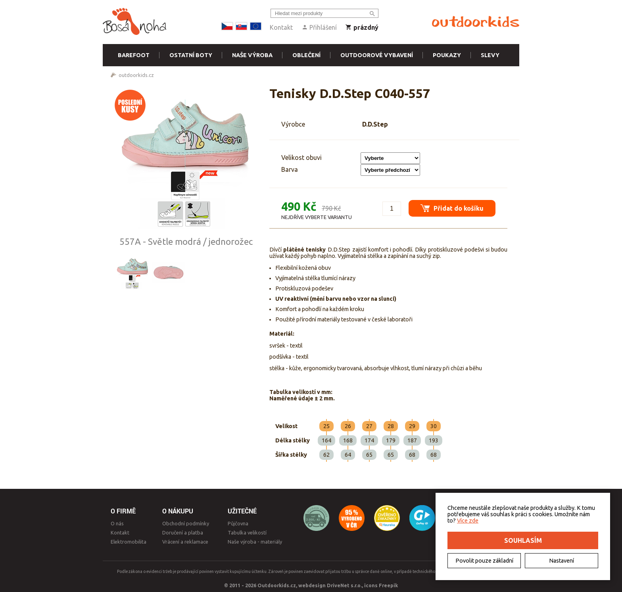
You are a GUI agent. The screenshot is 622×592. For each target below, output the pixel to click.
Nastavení (561, 560)
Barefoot (134, 55)
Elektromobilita (128, 541)
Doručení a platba (182, 532)
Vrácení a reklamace (185, 541)
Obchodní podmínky (185, 523)
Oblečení (306, 55)
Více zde (467, 520)
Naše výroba (252, 55)
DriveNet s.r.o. (344, 585)
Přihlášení (319, 27)
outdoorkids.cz (136, 75)
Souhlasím (523, 540)
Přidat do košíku (452, 208)
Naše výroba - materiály (255, 541)
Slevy (490, 55)
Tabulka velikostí (247, 532)
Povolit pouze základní (484, 560)
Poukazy (447, 55)
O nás (117, 523)
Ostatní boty (190, 55)
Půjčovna (238, 523)
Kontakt (281, 27)
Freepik (388, 585)
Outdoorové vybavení (376, 55)
